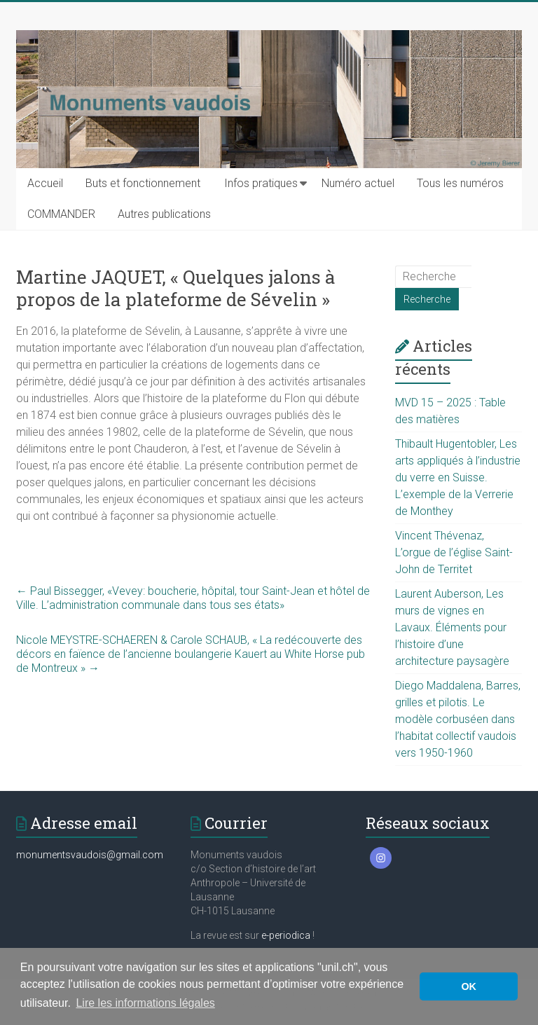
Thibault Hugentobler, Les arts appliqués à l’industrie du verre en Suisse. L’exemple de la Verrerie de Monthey (457, 477)
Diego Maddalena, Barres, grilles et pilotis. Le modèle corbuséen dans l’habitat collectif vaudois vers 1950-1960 (457, 719)
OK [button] (468, 986)
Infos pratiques (261, 183)
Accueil (45, 183)
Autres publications (164, 214)
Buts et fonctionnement (142, 183)
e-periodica (285, 935)
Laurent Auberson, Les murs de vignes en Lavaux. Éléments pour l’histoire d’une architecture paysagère (452, 627)
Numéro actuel (358, 183)
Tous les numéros (460, 183)
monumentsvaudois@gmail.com (89, 854)
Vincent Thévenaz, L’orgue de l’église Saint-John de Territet (454, 552)
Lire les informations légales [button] (145, 1003)
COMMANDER (61, 214)
